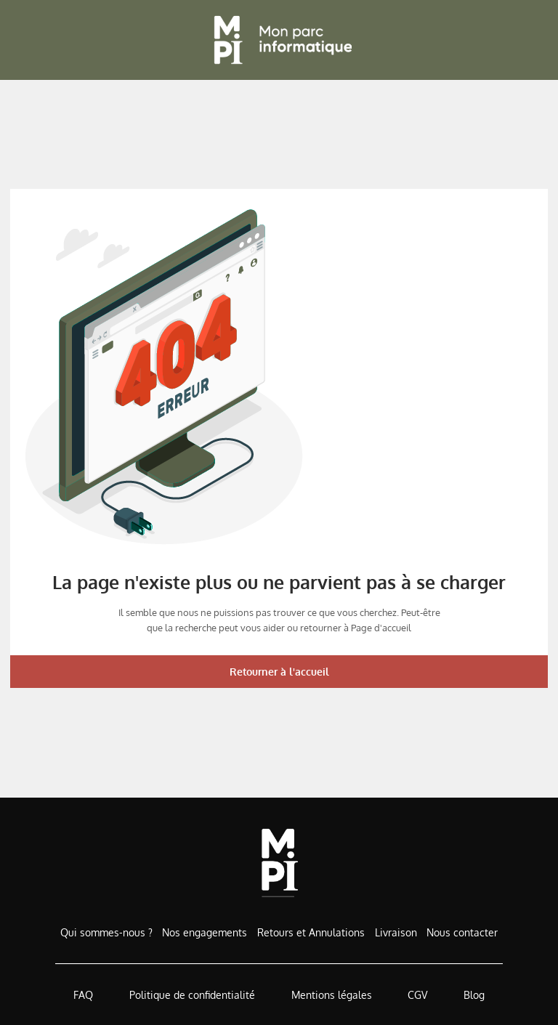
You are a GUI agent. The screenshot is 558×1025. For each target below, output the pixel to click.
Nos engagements (204, 932)
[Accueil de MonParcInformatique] (279, 862)
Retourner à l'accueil (279, 671)
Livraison (396, 932)
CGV (417, 995)
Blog (474, 995)
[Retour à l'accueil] (279, 40)
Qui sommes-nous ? (106, 932)
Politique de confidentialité (192, 995)
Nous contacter (462, 932)
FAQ (83, 995)
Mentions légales (331, 995)
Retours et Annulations (311, 932)
